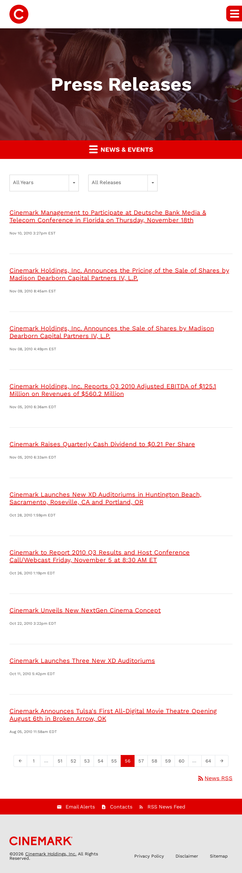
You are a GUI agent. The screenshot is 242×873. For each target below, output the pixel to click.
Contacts (121, 807)
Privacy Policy (149, 856)
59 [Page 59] (170, 762)
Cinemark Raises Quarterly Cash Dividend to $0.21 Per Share (102, 444)
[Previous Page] (20, 761)
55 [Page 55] (116, 762)
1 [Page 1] (35, 762)
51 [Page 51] (62, 762)
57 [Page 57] (143, 762)
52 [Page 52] (75, 762)
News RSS (215, 778)
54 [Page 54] (102, 762)
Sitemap (219, 856)
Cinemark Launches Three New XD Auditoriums (82, 660)
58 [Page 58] (156, 762)
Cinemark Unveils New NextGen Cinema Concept (85, 610)
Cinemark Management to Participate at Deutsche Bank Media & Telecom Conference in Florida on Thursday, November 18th (107, 216)
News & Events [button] (121, 149)
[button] (234, 13)
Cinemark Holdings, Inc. (51, 853)
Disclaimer (187, 856)
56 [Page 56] (129, 762)
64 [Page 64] (210, 762)
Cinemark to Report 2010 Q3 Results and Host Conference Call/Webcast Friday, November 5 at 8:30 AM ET (99, 556)
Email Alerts (80, 807)
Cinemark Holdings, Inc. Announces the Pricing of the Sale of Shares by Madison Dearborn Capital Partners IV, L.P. (119, 274)
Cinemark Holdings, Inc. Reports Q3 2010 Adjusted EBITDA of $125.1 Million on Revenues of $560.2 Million (112, 389)
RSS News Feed (166, 807)
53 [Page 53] (89, 762)
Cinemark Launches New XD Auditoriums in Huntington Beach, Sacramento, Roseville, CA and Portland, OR (105, 498)
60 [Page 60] (183, 762)
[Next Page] (221, 761)
